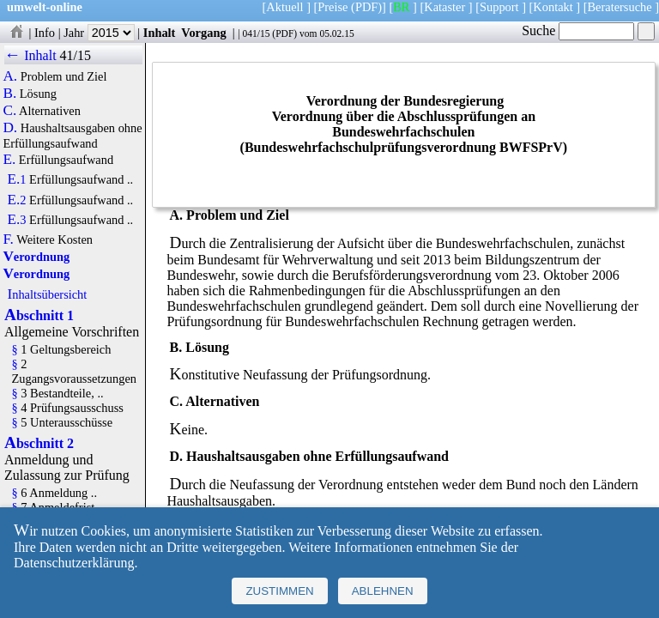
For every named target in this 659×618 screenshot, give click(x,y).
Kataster (444, 7)
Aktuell (284, 7)
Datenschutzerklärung (74, 562)
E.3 (16, 220)
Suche (578, 30)
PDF (284, 33)
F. (8, 239)
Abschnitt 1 (39, 315)
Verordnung (36, 257)
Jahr (99, 32)
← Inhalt (30, 55)
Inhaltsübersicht (47, 294)
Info (44, 32)
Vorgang (203, 32)
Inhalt (159, 32)
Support (499, 7)
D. (10, 128)
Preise (332, 7)
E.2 (16, 200)
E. (9, 160)
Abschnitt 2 (39, 443)
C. (9, 111)
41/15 (75, 55)
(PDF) (366, 7)
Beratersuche (620, 7)
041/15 (255, 33)
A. (10, 76)
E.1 (16, 179)
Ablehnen (383, 591)
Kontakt (552, 7)
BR (401, 7)
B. (9, 93)
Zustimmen (279, 591)
